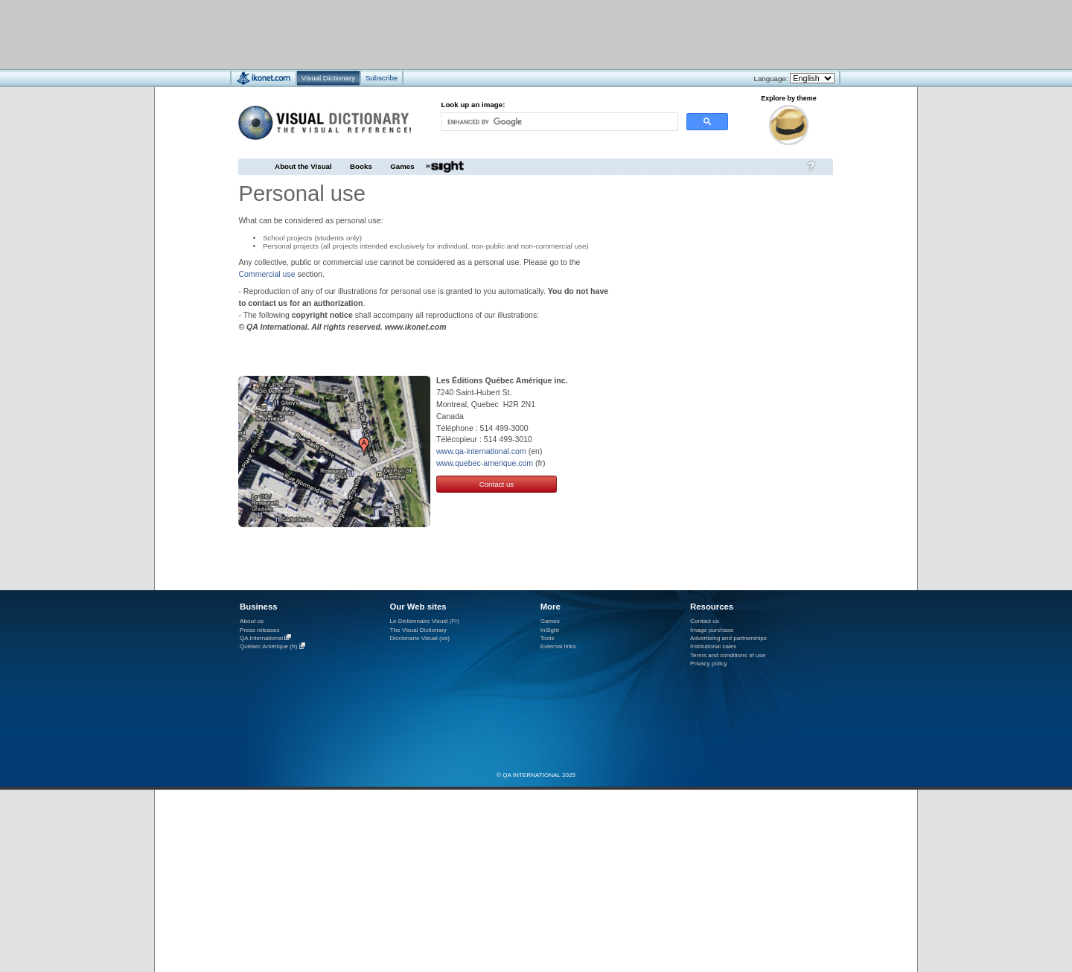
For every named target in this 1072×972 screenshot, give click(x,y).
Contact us (496, 484)
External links (558, 646)
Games (402, 166)
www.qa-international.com (481, 451)
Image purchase (711, 630)
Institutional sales (713, 646)
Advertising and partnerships (728, 638)
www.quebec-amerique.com (484, 462)
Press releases (260, 630)
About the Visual (303, 166)
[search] (558, 121)
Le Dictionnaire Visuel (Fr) (424, 621)
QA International (261, 638)
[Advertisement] (492, 34)
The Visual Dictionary (417, 630)
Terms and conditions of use (727, 655)
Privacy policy (708, 663)
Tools (547, 638)
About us (252, 621)
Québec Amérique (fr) (269, 647)
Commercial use (266, 273)
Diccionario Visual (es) (419, 638)
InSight (549, 630)
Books (361, 166)
